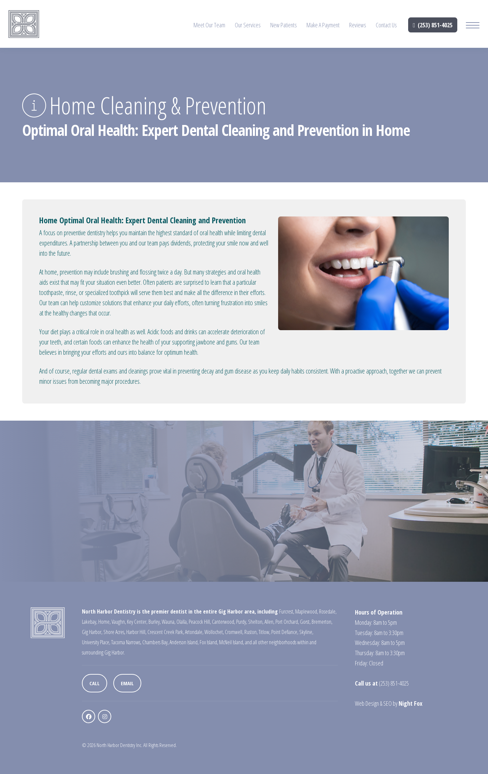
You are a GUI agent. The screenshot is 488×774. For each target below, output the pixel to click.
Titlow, (264, 632)
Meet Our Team (209, 25)
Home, (104, 621)
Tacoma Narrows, (126, 642)
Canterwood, (223, 621)
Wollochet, (214, 632)
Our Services (248, 25)
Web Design (367, 703)
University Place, (96, 642)
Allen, (269, 621)
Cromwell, (234, 632)
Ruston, (251, 632)
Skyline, (306, 632)
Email (127, 683)
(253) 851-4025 (433, 25)
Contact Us (386, 25)
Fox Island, (209, 642)
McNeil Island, (231, 642)
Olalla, (182, 621)
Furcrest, (286, 611)
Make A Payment (323, 25)
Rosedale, (327, 611)
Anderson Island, (184, 642)
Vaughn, (119, 621)
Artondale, (194, 632)
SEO (387, 703)
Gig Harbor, (92, 632)
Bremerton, (322, 621)
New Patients (283, 25)
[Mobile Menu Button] (472, 26)
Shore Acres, (114, 632)
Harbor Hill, (136, 632)
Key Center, (137, 621)
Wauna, (168, 621)
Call (94, 683)
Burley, (154, 621)
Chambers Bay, (155, 642)
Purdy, (241, 621)
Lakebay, (89, 621)
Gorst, (305, 621)
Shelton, (255, 621)
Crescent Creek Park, (165, 632)
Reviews (357, 25)
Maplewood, (306, 611)
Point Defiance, (284, 632)
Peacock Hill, (200, 621)
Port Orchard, (287, 621)
